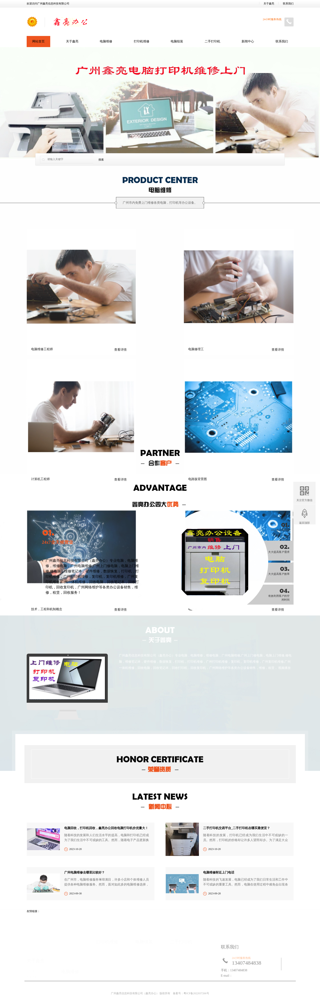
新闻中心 (248, 41)
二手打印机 (212, 41)
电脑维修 (106, 41)
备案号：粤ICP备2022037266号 (191, 993)
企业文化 (32, 976)
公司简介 (32, 971)
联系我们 (288, 3)
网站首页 (38, 41)
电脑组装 (177, 41)
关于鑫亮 (269, 3)
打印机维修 (141, 41)
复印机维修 (115, 661)
